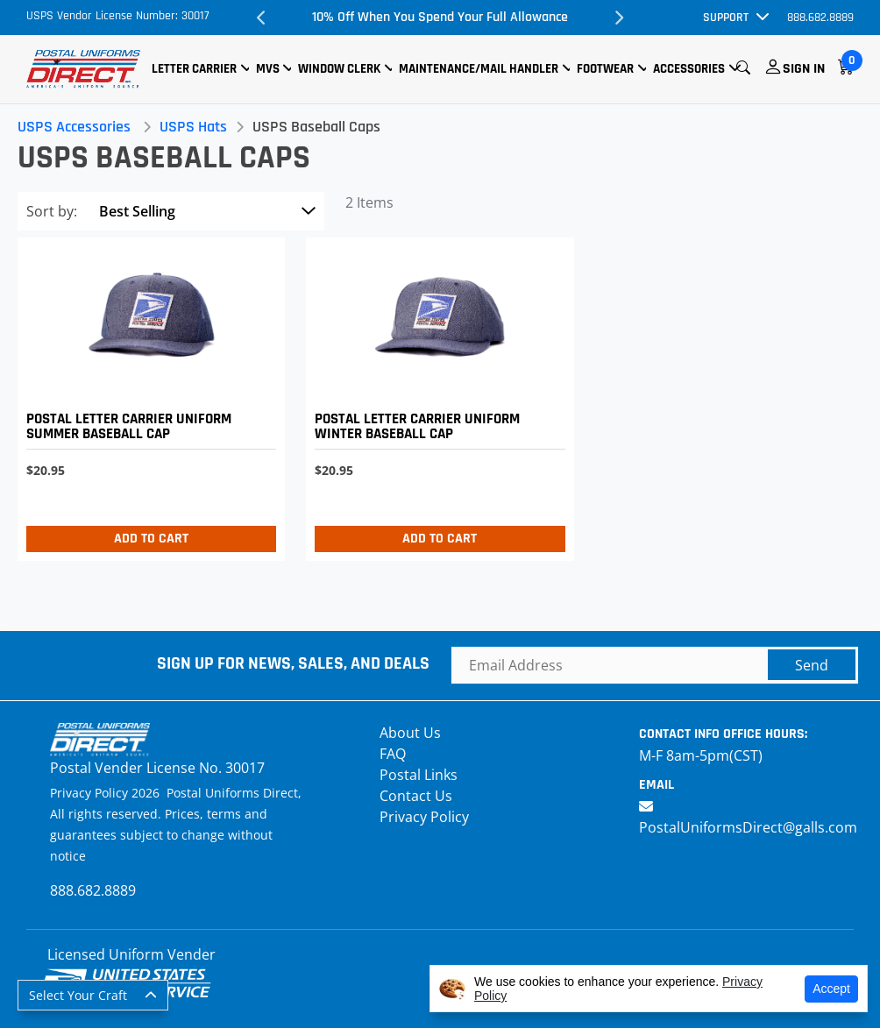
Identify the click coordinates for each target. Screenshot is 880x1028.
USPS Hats (193, 127)
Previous (261, 17)
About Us (410, 732)
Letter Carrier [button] (194, 68)
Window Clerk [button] (339, 68)
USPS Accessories (74, 127)
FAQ (393, 753)
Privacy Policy (424, 816)
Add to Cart (151, 538)
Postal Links (419, 774)
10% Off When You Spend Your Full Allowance (440, 17)
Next (619, 17)
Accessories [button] (689, 68)
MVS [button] (268, 68)
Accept (831, 989)
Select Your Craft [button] (78, 995)
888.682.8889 (820, 17)
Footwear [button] (605, 68)
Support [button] (726, 17)
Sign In (804, 69)
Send (811, 665)
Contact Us (416, 795)
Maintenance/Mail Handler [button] (478, 68)
